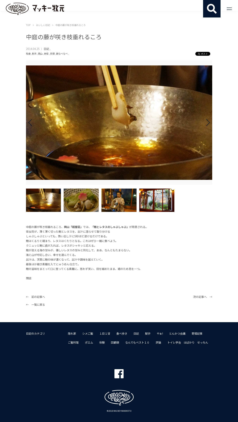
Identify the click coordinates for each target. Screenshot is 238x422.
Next (206, 122)
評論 (158, 342)
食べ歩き (121, 333)
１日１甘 (104, 333)
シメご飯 (87, 333)
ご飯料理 (73, 342)
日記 (46, 49)
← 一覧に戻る (35, 304)
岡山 (40, 53)
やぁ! (160, 333)
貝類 (52, 53)
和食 (28, 53)
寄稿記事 (197, 333)
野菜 (46, 53)
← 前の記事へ (35, 297)
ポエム (89, 342)
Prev (32, 122)
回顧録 (115, 342)
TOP (28, 25)
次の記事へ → (202, 297)
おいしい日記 (43, 25)
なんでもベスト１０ (137, 342)
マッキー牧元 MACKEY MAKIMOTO (35, 8)
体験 (102, 342)
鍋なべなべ (62, 53)
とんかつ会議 (177, 333)
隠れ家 (72, 333)
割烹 (34, 53)
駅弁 (148, 333)
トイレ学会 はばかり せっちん (187, 342)
